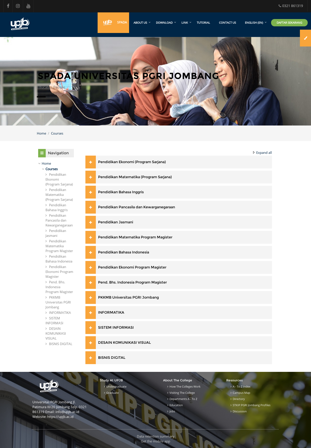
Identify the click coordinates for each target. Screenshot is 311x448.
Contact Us (227, 23)
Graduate (112, 393)
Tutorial (203, 23)
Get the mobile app (155, 441)
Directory (239, 399)
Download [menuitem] (164, 23)
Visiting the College (182, 393)
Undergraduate (116, 386)
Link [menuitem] (184, 23)
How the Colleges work (185, 386)
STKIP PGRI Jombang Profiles (251, 405)
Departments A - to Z (183, 399)
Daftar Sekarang (289, 23)
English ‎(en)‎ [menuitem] (254, 23)
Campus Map (241, 393)
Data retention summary (155, 436)
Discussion (240, 411)
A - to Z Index (241, 386)
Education (176, 405)
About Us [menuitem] (140, 23)
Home (41, 133)
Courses (57, 133)
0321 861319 (291, 6)
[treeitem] (56, 163)
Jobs (172, 411)
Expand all (264, 152)
